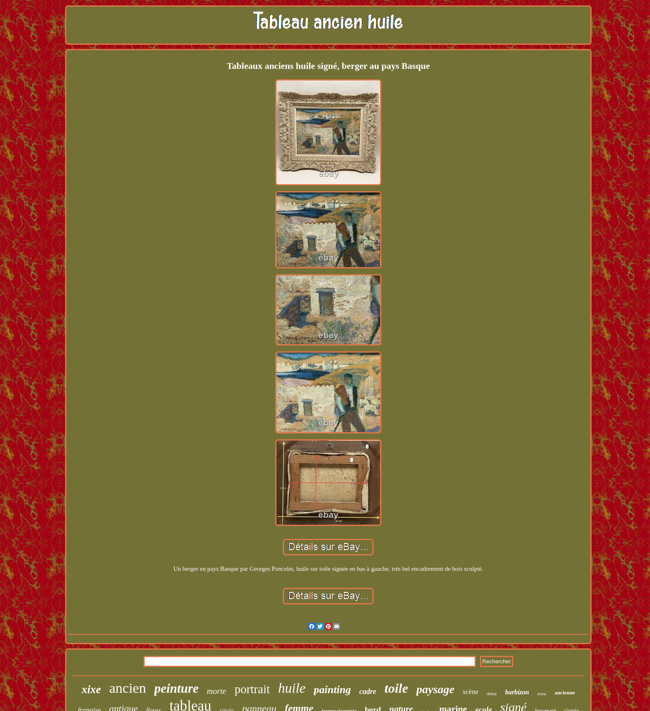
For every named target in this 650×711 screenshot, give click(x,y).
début (492, 693)
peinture (176, 688)
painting (332, 690)
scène (470, 692)
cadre (367, 691)
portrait (252, 689)
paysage (435, 689)
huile (292, 688)
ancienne (565, 692)
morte (216, 691)
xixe (91, 689)
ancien (127, 688)
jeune (541, 694)
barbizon (517, 692)
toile (396, 688)
